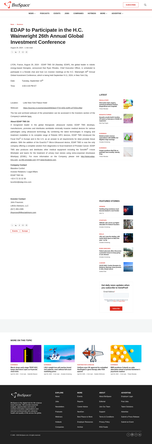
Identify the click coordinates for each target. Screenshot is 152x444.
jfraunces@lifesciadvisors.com (23, 212)
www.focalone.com (48, 160)
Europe (25, 231)
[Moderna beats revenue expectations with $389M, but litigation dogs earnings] (128, 137)
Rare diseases (104, 248)
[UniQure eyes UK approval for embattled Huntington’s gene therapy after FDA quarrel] (92, 353)
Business (20, 24)
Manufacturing (105, 114)
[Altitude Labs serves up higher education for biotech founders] (128, 224)
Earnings (103, 133)
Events (57, 13)
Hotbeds (92, 13)
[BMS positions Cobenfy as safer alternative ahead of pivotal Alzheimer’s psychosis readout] (126, 353)
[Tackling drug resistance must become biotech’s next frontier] (128, 210)
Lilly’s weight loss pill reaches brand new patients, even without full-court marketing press (57, 369)
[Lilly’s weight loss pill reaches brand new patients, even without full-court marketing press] (59, 353)
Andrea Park (102, 271)
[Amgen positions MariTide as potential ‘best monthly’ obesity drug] (128, 152)
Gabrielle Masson (32, 374)
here (29, 116)
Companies (78, 13)
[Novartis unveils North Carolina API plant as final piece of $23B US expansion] (128, 118)
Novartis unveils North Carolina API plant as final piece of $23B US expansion (110, 119)
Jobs (67, 13)
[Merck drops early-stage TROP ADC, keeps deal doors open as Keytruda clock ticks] (26, 353)
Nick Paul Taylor (103, 123)
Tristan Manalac (103, 109)
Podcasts (44, 13)
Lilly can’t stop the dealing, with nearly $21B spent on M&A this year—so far (109, 238)
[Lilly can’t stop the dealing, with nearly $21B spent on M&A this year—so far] (128, 238)
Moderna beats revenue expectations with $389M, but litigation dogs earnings (108, 137)
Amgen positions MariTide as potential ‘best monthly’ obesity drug (109, 152)
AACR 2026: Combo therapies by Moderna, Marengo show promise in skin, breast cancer (110, 267)
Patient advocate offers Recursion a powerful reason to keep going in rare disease (110, 252)
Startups (103, 220)
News (31, 13)
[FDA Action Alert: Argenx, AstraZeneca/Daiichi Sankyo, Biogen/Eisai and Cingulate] (128, 104)
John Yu (101, 213)
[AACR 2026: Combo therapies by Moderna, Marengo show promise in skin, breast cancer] (128, 267)
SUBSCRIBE (131, 5)
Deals (101, 234)
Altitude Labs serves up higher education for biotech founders (109, 223)
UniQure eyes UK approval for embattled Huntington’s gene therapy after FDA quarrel (92, 369)
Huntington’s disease (85, 365)
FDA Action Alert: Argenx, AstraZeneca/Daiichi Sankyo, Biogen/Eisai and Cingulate (108, 104)
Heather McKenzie (99, 374)
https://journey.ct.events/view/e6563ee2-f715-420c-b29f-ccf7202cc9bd (52, 108)
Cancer (102, 263)
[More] (35, 13)
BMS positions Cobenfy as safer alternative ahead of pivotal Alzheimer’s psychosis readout (125, 369)
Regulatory (104, 100)
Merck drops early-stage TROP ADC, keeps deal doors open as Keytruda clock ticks (24, 369)
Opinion (102, 206)
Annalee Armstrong (104, 142)
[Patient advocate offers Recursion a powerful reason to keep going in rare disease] (128, 252)
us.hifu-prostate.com (27, 160)
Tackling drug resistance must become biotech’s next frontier (109, 210)
